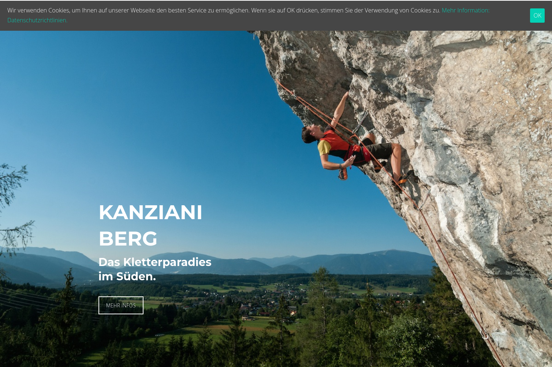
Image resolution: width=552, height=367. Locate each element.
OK (537, 15)
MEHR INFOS (121, 305)
